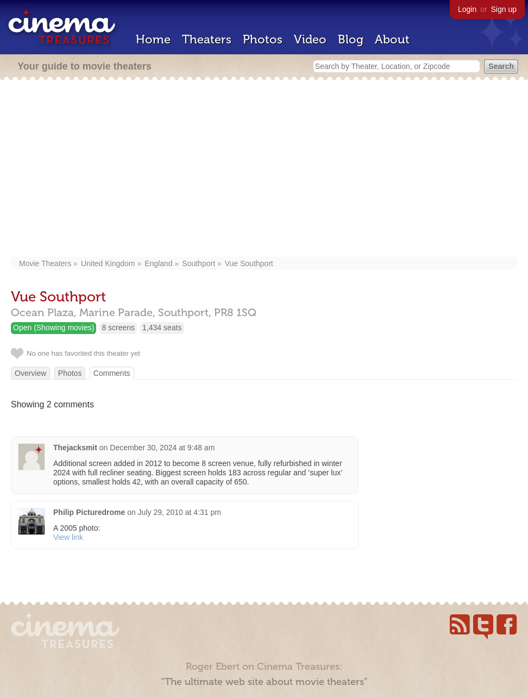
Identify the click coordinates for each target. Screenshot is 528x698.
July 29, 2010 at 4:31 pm (179, 512)
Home (153, 39)
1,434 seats (161, 327)
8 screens (118, 327)
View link (68, 537)
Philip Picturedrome (89, 512)
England (158, 263)
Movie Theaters (45, 263)
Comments (111, 373)
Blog (350, 39)
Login (467, 9)
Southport (198, 263)
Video (310, 39)
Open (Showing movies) (53, 327)
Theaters (206, 39)
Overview (30, 373)
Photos (262, 39)
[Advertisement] (264, 169)
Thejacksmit (75, 447)
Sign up (504, 9)
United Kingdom (108, 263)
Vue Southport (249, 263)
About (392, 39)
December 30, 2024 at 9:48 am (162, 447)
